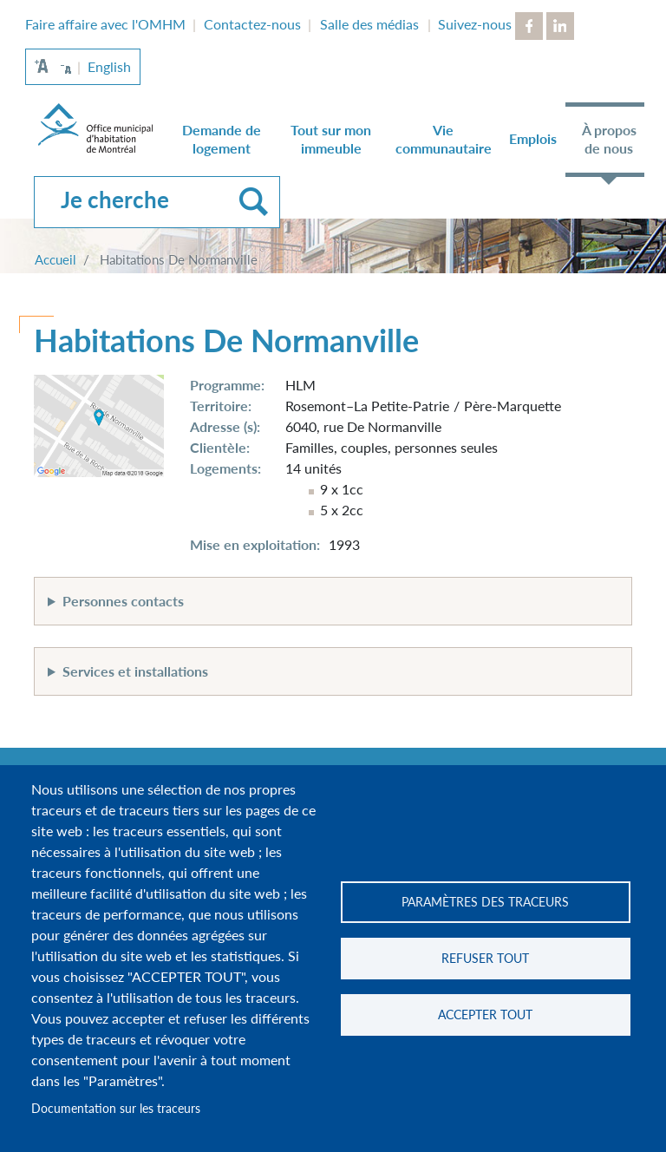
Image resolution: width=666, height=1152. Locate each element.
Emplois (533, 138)
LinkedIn (560, 26)
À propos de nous (609, 138)
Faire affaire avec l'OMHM (105, 24)
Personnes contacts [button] (123, 600)
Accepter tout (485, 1015)
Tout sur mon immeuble (331, 138)
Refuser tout (485, 958)
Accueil (55, 259)
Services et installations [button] (135, 671)
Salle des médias (369, 24)
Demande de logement (221, 138)
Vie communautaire (443, 138)
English (109, 66)
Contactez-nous (252, 24)
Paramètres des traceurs (485, 902)
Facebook (529, 26)
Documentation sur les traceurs (115, 1109)
